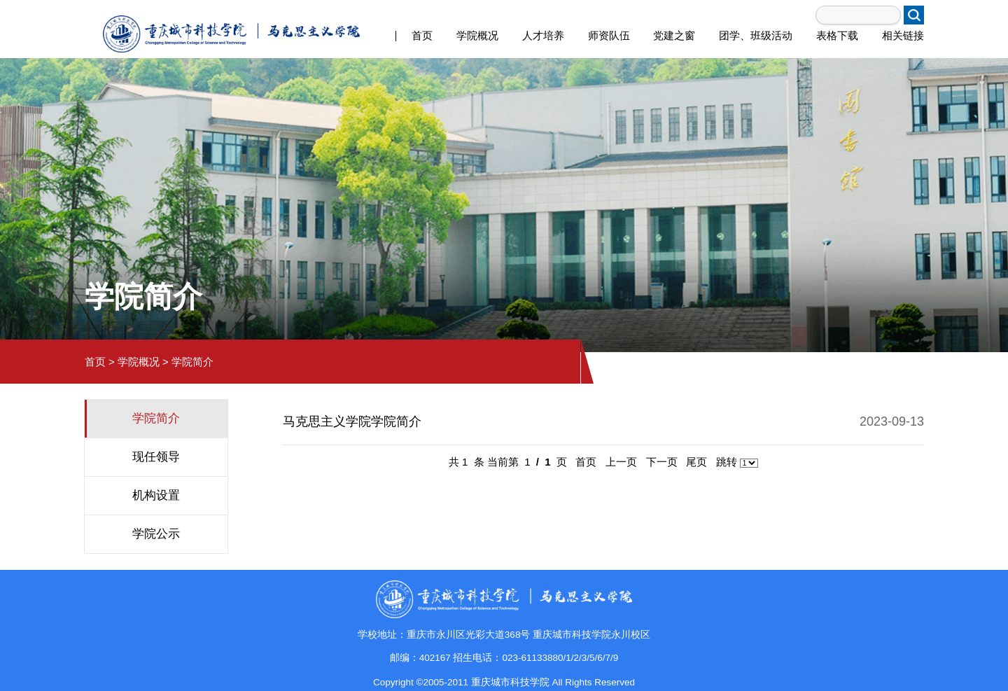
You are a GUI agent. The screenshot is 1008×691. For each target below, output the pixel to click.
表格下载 (837, 35)
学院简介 (193, 362)
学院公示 (156, 533)
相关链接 (903, 35)
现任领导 (156, 456)
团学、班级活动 (755, 35)
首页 (422, 35)
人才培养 (543, 35)
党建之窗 (674, 35)
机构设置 (156, 495)
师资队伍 (609, 35)
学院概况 (477, 35)
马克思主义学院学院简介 (352, 421)
